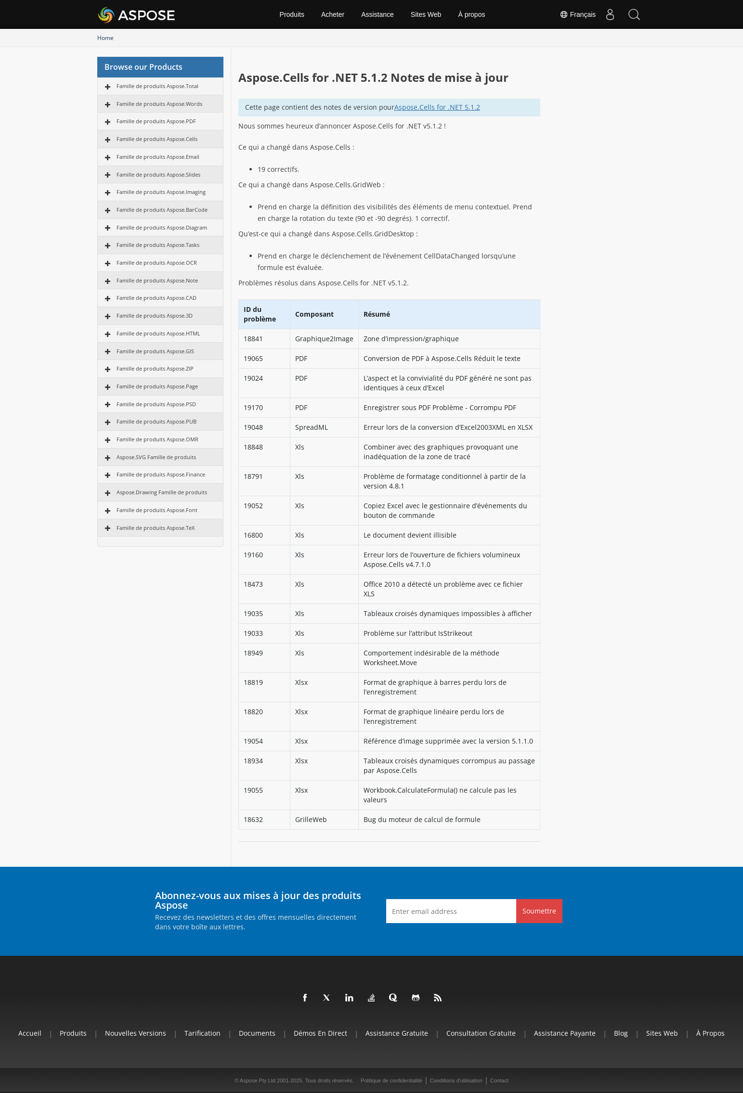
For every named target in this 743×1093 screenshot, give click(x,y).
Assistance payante (565, 1033)
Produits (292, 14)
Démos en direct (320, 1033)
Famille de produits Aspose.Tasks (158, 244)
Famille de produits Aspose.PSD (156, 404)
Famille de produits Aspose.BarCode (162, 209)
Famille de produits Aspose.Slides (158, 174)
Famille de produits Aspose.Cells (157, 138)
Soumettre (539, 910)
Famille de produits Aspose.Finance (161, 474)
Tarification (202, 1033)
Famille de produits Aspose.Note (157, 280)
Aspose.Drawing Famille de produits (162, 492)
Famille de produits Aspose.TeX (156, 527)
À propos (471, 14)
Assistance (377, 14)
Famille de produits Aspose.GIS (155, 351)
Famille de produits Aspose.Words (159, 103)
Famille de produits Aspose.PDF (156, 121)
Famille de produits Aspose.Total (157, 86)
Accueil (29, 1033)
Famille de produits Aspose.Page (157, 386)
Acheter (332, 14)
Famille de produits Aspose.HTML (158, 333)
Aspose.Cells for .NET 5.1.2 (437, 107)
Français (577, 14)
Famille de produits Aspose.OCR (157, 262)
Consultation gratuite (481, 1033)
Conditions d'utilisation (456, 1080)
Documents (257, 1033)
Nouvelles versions (135, 1033)
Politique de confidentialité (391, 1080)
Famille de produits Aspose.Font (157, 510)
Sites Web (426, 14)
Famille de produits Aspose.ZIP (155, 368)
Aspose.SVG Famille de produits (156, 457)
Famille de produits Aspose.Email (158, 156)
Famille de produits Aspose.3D (155, 315)
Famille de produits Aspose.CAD (156, 297)
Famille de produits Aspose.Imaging (161, 191)
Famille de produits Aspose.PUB (156, 421)
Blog (621, 1033)
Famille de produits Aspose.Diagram (162, 227)
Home (105, 38)
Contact (499, 1080)
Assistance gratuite (396, 1033)
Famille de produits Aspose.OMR (157, 439)
